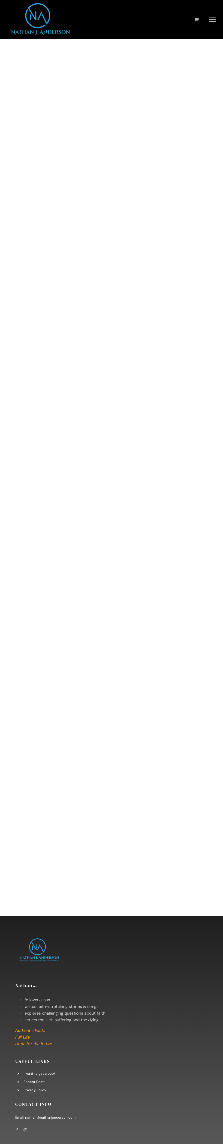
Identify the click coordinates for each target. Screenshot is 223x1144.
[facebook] (17, 1130)
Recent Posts (34, 1082)
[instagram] (25, 1130)
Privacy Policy (35, 1090)
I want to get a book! (40, 1073)
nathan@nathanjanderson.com (50, 1117)
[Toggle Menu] (212, 20)
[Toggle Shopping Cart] (196, 19)
